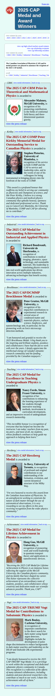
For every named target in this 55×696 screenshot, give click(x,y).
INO (13, 55)
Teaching (45, 55)
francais (45, 4)
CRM (9, 55)
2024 (13, 38)
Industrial (27, 55)
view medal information (21, 83)
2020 (34, 38)
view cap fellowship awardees (38, 51)
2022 (24, 38)
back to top (36, 83)
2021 (29, 38)
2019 (39, 38)
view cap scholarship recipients (38, 48)
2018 (44, 38)
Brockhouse (36, 55)
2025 (8, 38)
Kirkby (19, 55)
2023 (19, 38)
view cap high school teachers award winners (33, 46)
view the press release (16, 124)
